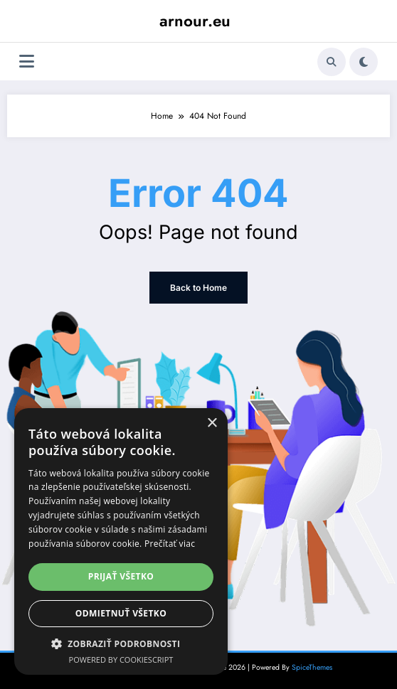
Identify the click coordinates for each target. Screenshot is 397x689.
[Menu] (27, 61)
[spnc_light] (363, 62)
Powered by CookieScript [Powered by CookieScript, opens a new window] (121, 659)
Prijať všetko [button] (121, 576)
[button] (120, 643)
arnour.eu (195, 20)
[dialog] (121, 541)
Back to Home (198, 287)
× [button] (211, 423)
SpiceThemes (312, 667)
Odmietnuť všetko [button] (120, 613)
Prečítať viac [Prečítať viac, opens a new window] (169, 544)
